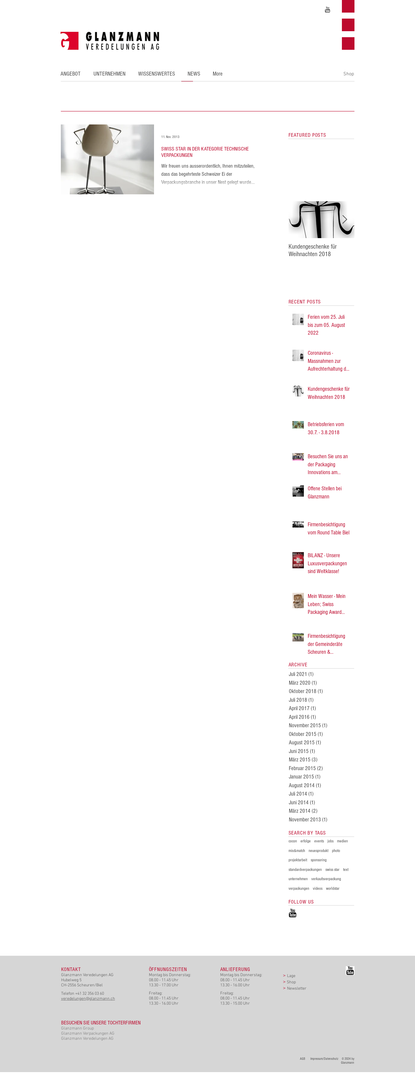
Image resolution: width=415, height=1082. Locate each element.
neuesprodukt (318, 850)
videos (317, 888)
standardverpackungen (305, 869)
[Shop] (349, 74)
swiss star (332, 869)
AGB (304, 1059)
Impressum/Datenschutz (324, 1059)
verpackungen (299, 888)
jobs (330, 841)
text (345, 869)
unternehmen (298, 879)
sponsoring (319, 860)
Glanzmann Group (77, 1028)
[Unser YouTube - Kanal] (328, 10)
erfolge (306, 841)
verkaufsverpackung (326, 879)
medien (342, 841)
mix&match (297, 850)
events (319, 841)
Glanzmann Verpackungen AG (87, 1033)
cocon (293, 841)
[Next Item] (345, 219)
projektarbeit (298, 860)
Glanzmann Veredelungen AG (87, 1038)
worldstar (332, 888)
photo (336, 850)
